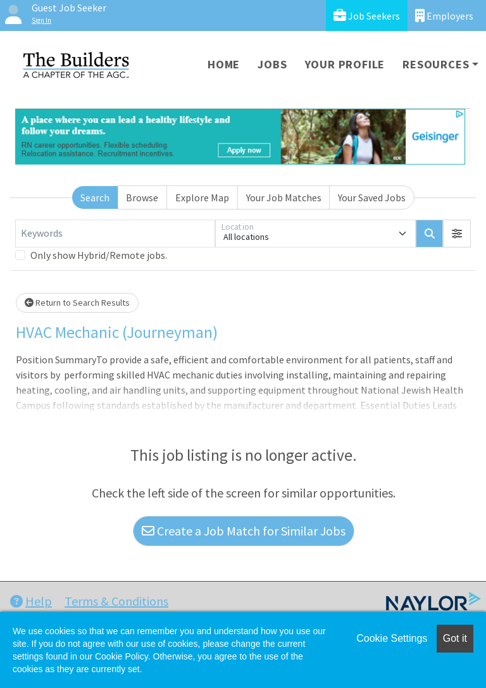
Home (224, 64)
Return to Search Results (77, 302)
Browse (142, 197)
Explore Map (202, 197)
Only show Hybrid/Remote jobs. (98, 255)
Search (94, 197)
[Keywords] (115, 233)
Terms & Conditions (116, 601)
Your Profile (345, 64)
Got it (455, 638)
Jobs (272, 64)
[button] (457, 233)
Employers (444, 15)
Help (31, 601)
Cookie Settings (391, 638)
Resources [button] (435, 64)
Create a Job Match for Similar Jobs (244, 531)
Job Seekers (366, 15)
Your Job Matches (283, 197)
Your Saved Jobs (372, 197)
